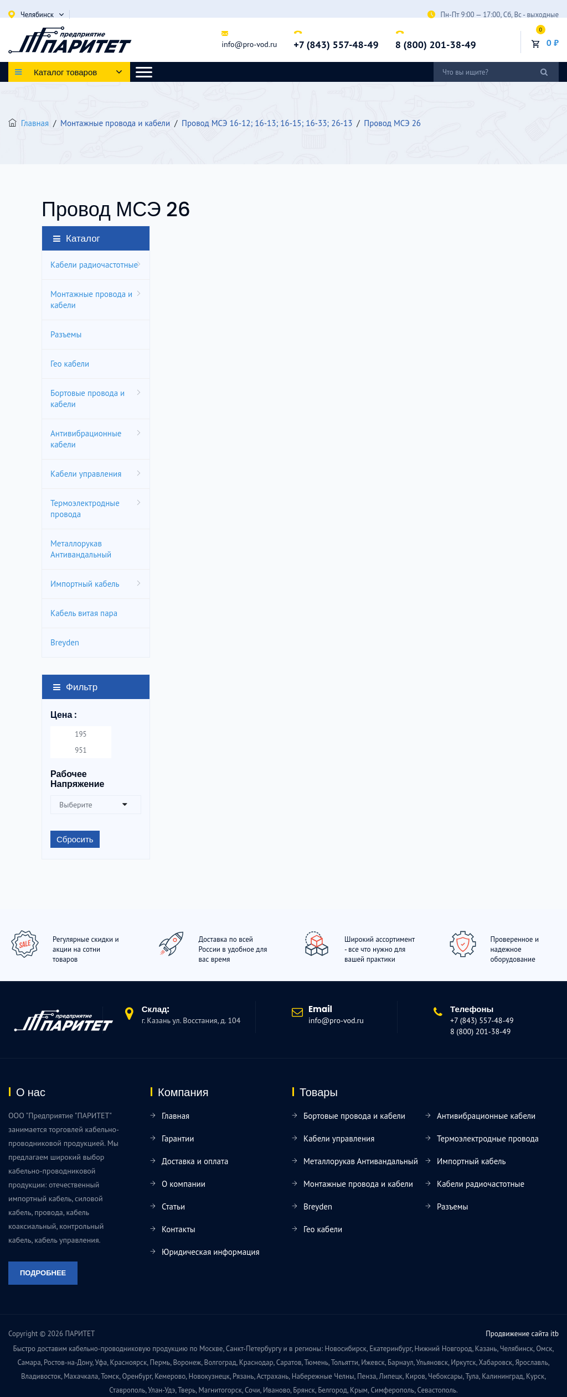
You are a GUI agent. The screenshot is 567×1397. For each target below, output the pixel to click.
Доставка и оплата (195, 1161)
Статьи (173, 1206)
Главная (35, 123)
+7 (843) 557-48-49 (335, 44)
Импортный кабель (84, 583)
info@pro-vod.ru (249, 44)
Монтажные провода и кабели (91, 299)
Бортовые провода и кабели (87, 398)
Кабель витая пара (83, 613)
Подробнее (43, 1273)
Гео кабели (69, 363)
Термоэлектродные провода (85, 508)
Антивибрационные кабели (85, 439)
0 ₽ (553, 42)
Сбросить (75, 839)
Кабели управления (85, 473)
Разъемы (65, 334)
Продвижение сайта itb (522, 1333)
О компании (183, 1184)
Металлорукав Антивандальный (80, 549)
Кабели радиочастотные (94, 264)
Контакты (178, 1229)
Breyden (64, 642)
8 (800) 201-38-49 (435, 44)
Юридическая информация (211, 1252)
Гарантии (178, 1138)
